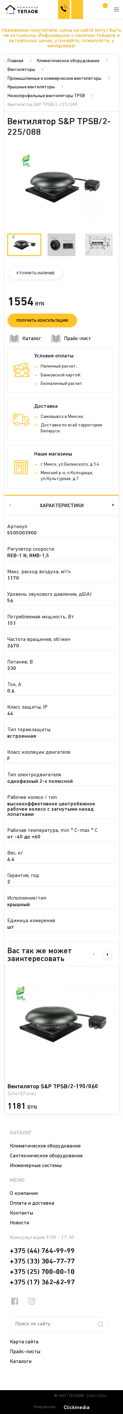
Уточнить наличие (35, 273)
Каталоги (20, 1361)
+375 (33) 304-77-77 (42, 1261)
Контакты (21, 1213)
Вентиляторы (21, 69)
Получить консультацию (42, 321)
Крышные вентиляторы (31, 87)
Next (114, 505)
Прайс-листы (25, 1351)
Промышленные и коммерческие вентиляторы (54, 78)
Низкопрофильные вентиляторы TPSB (46, 96)
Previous (9, 505)
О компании (24, 1193)
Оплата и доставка (32, 1203)
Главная (15, 61)
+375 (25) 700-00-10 (42, 1272)
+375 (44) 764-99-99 (42, 1251)
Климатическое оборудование (68, 61)
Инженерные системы (36, 1165)
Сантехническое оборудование (46, 1156)
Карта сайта (24, 1342)
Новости (19, 1223)
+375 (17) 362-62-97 (42, 1282)
